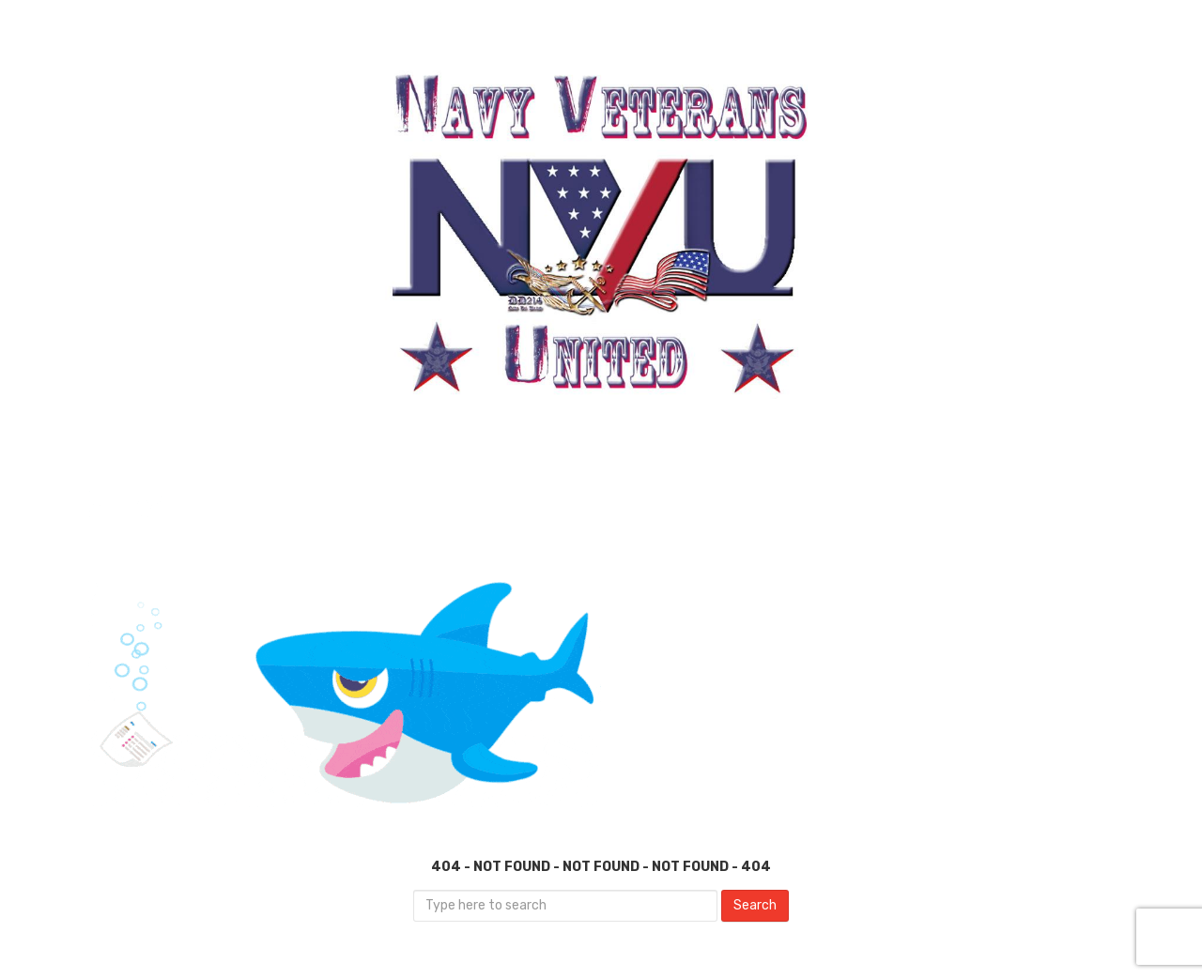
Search (755, 905)
